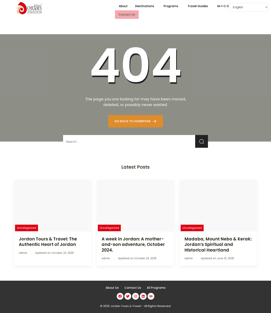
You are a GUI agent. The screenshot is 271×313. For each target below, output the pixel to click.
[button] (145, 8)
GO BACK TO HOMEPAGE (132, 117)
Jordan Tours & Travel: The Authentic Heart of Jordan (48, 238)
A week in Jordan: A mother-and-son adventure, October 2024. (133, 241)
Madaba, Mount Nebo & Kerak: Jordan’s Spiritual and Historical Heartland (218, 241)
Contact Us (132, 284)
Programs (171, 9)
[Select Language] (248, 7)
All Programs (156, 284)
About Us (112, 284)
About (123, 9)
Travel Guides (198, 9)
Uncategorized (26, 224)
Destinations (144, 9)
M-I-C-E (223, 9)
